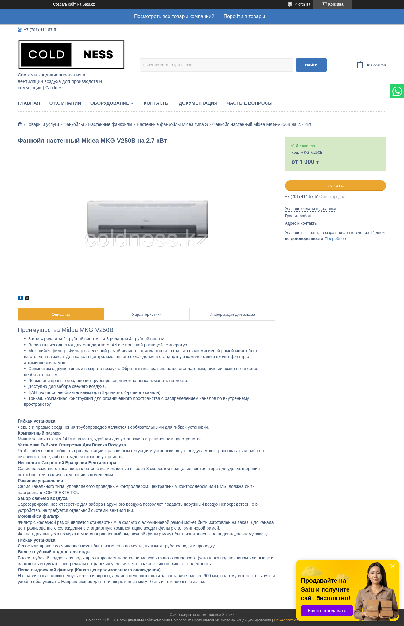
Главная (29, 103)
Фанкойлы (74, 124)
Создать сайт (64, 4)
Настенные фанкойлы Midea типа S (172, 124)
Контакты (156, 103)
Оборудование (109, 103)
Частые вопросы (250, 103)
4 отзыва (302, 4)
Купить (336, 186)
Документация (198, 103)
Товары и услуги (42, 124)
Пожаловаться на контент (296, 620)
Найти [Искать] (311, 65)
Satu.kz (228, 614)
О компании (65, 103)
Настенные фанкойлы (110, 124)
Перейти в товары (244, 16)
